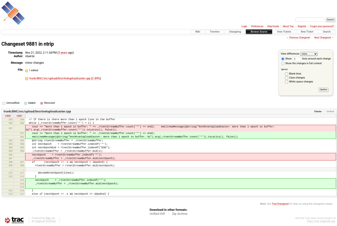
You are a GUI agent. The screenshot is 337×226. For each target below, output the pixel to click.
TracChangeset (280, 203)
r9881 (19, 116)
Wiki (197, 31)
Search (327, 31)
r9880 (8, 116)
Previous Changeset (299, 37)
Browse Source (259, 31)
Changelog (235, 31)
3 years (62, 52)
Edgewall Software (45, 221)
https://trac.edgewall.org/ (321, 221)
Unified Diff (157, 213)
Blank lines (295, 73)
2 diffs (96, 78)
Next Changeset (322, 37)
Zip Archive (179, 213)
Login (244, 26)
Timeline (215, 31)
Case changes (297, 77)
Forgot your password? (322, 26)
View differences (290, 53)
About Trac (288, 26)
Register (302, 26)
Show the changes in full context (301, 63)
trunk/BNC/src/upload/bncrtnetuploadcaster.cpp (60, 78)
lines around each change (312, 58)
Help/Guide (273, 26)
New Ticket (307, 31)
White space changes (301, 81)
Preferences (257, 26)
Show (286, 58)
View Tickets (284, 31)
